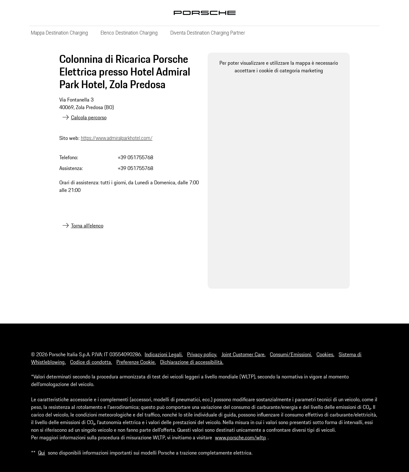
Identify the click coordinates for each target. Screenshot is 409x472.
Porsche (204, 13)
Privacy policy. (202, 354)
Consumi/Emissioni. (291, 354)
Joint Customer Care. (243, 354)
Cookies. (325, 354)
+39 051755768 (135, 157)
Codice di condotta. (91, 362)
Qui (41, 452)
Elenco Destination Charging (129, 32)
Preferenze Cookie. (136, 362)
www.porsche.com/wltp (240, 437)
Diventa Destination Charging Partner (207, 32)
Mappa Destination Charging (59, 32)
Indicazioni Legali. (164, 354)
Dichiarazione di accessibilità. (191, 362)
